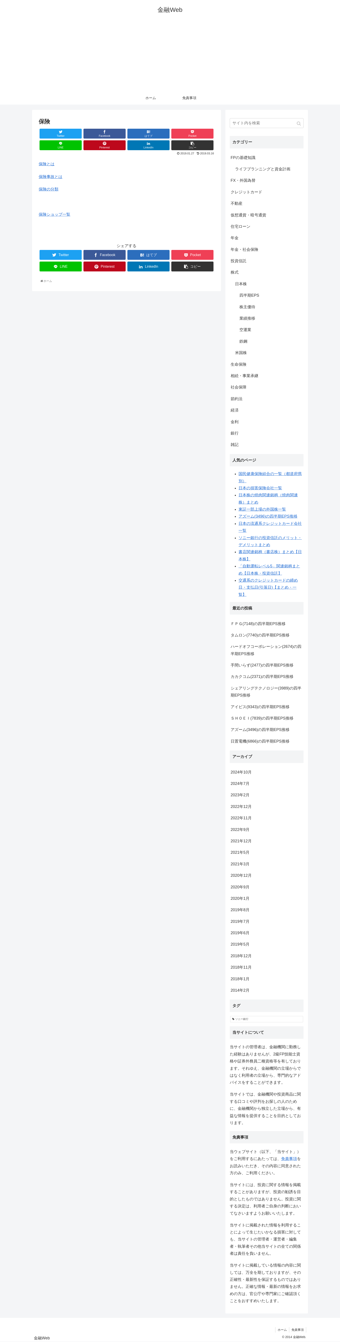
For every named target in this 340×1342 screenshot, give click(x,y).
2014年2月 (240, 990)
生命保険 (238, 364)
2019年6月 (240, 933)
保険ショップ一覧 (54, 214)
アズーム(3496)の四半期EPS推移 (268, 516)
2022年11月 (241, 818)
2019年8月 (240, 910)
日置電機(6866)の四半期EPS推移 (260, 741)
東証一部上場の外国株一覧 (262, 509)
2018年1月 (240, 979)
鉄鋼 (243, 341)
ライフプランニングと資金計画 (262, 169)
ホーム (282, 1329)
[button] (299, 123)
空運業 (245, 330)
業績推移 (247, 318)
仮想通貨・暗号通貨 (248, 215)
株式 (235, 272)
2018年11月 (241, 967)
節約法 (236, 399)
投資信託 (238, 261)
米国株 (241, 353)
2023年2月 (240, 795)
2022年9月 (240, 829)
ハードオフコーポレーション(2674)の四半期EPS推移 (266, 650)
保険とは (46, 164)
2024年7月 (240, 783)
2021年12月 (241, 841)
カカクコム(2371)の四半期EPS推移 (262, 676)
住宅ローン (240, 226)
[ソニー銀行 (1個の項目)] (266, 1019)
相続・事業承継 (244, 376)
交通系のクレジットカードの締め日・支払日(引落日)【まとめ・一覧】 (268, 587)
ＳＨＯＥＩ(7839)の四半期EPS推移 (262, 718)
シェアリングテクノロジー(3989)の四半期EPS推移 (266, 691)
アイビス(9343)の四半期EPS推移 (260, 707)
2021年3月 (240, 864)
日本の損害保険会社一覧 (260, 488)
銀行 (235, 433)
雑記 (235, 444)
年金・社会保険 (244, 249)
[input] (267, 123)
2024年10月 (241, 772)
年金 (235, 238)
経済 (235, 410)
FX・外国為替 (243, 180)
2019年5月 (240, 944)
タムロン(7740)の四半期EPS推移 (260, 635)
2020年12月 (241, 875)
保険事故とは (50, 177)
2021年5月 (240, 852)
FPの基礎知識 (243, 157)
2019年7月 (240, 921)
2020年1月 (240, 898)
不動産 (236, 203)
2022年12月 (241, 806)
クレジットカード (246, 192)
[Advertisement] (170, 58)
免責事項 (289, 1159)
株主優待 (247, 307)
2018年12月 (241, 956)
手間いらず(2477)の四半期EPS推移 (262, 665)
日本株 (241, 284)
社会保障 (238, 387)
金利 (235, 422)
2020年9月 (240, 887)
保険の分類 (48, 189)
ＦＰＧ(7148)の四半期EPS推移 (258, 624)
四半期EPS (249, 295)
